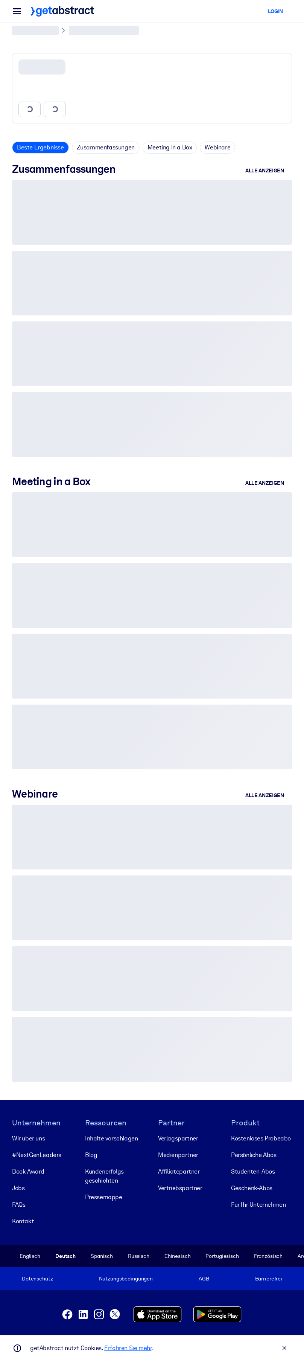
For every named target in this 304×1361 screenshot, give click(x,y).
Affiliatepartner (179, 1171)
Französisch (268, 1256)
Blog (91, 1154)
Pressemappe (103, 1196)
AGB (204, 1279)
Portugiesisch (222, 1256)
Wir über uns (28, 1138)
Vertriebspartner (180, 1187)
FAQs (18, 1204)
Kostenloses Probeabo (261, 1138)
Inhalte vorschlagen (111, 1138)
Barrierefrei (268, 1279)
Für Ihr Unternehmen (258, 1204)
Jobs (18, 1187)
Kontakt (23, 1220)
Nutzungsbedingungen (126, 1279)
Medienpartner (178, 1154)
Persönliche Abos (254, 1154)
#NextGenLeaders (36, 1154)
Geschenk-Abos (251, 1187)
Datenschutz (37, 1279)
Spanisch (102, 1256)
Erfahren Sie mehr (127, 1348)
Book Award (28, 1171)
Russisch (138, 1256)
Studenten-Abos (253, 1171)
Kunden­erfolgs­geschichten (105, 1176)
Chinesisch (177, 1256)
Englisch (30, 1256)
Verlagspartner (178, 1138)
